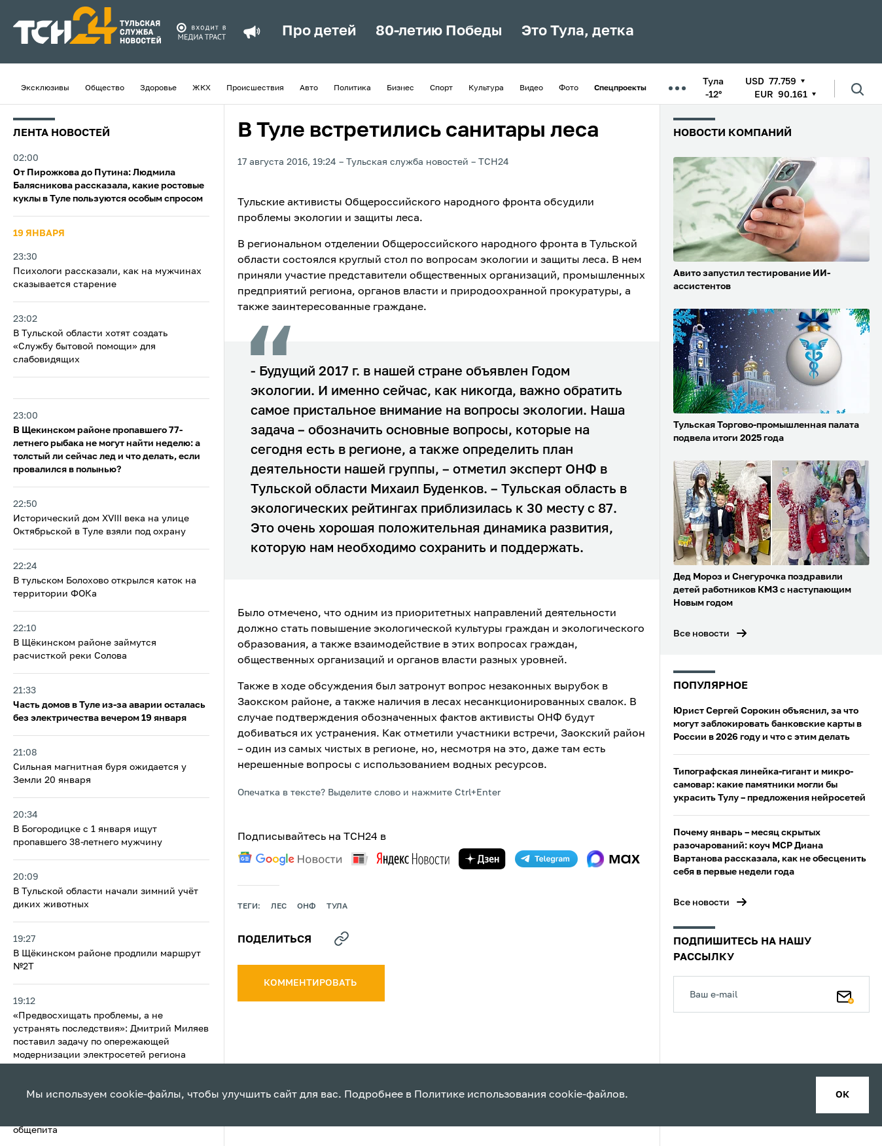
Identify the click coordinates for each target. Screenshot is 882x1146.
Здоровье (158, 88)
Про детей (319, 31)
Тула (336, 907)
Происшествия (255, 88)
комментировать (311, 983)
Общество (104, 88)
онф (306, 907)
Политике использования (480, 1095)
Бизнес (400, 88)
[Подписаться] (845, 994)
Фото (568, 88)
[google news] (290, 859)
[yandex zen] (482, 858)
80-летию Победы (439, 31)
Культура (486, 88)
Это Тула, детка (577, 31)
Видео (531, 88)
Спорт (441, 88)
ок (842, 1095)
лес (279, 907)
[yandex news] (400, 858)
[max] (613, 858)
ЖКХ (201, 88)
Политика (352, 88)
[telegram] (546, 858)
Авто (309, 88)
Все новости (701, 633)
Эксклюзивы (45, 88)
